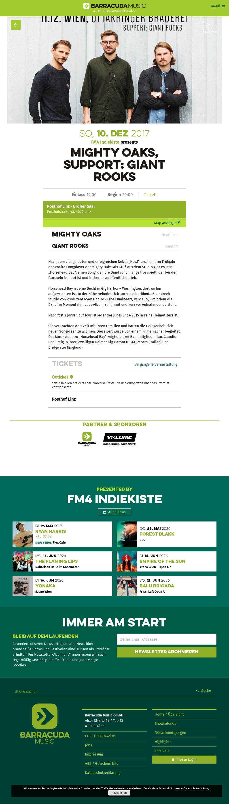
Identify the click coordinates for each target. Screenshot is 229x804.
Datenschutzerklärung (102, 772)
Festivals (162, 751)
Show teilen (209, 32)
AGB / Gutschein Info (101, 763)
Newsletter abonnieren (166, 652)
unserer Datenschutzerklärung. (192, 788)
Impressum (94, 754)
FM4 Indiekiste (105, 142)
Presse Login (186, 759)
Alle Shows (116, 512)
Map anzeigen (165, 223)
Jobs (88, 745)
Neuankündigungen (170, 733)
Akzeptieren (119, 792)
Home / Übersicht (169, 714)
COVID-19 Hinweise (100, 736)
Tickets (150, 194)
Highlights (163, 742)
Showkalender (166, 723)
